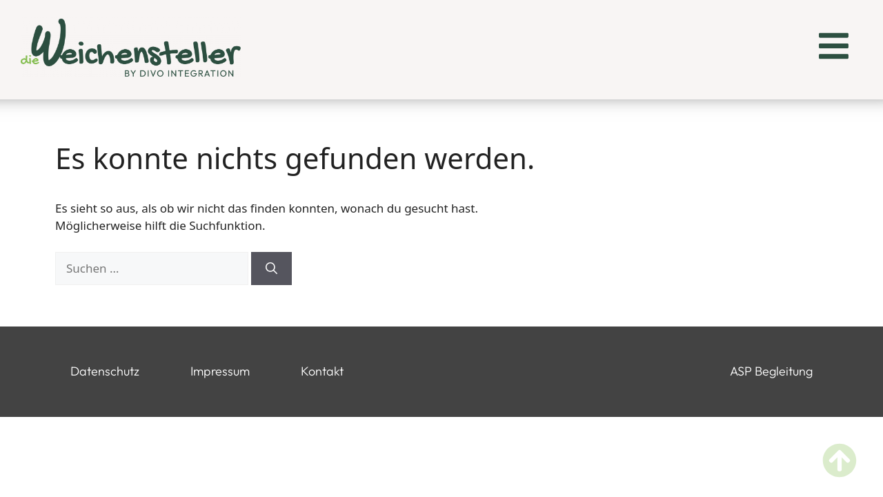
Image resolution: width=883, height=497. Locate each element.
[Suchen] (271, 268)
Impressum (220, 371)
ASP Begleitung (771, 371)
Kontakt (322, 371)
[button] (833, 48)
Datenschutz (104, 371)
